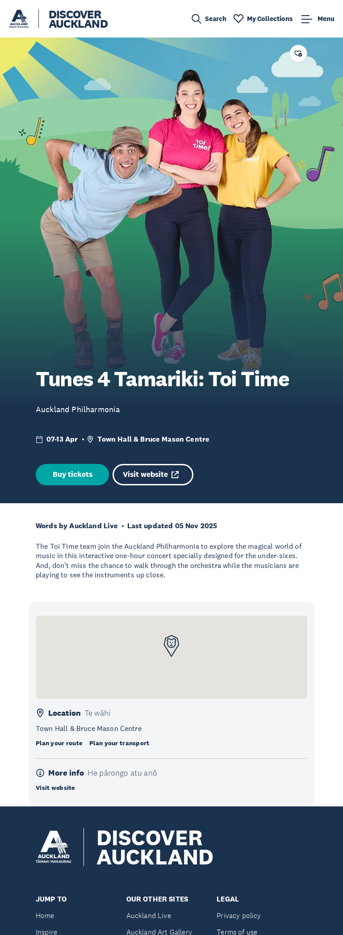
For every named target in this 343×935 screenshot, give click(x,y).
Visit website (151, 474)
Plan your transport (119, 743)
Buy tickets (72, 474)
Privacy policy (239, 915)
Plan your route (59, 743)
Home (45, 915)
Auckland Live (148, 915)
